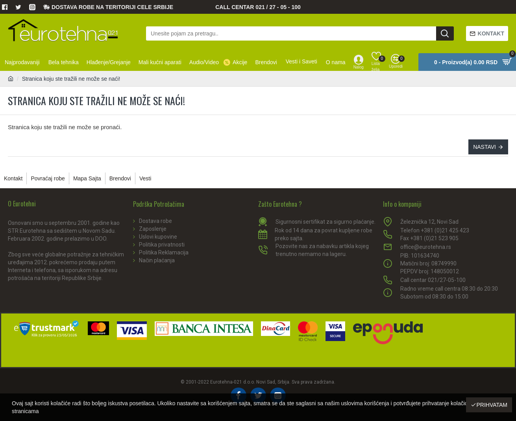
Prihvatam (491, 405)
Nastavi (484, 147)
